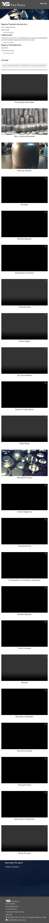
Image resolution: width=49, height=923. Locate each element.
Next (46, 9)
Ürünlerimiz (14, 65)
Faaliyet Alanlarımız (39, 65)
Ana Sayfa (10, 904)
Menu (43, 3)
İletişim (9, 915)
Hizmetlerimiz (24, 65)
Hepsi (5, 65)
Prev (2, 9)
